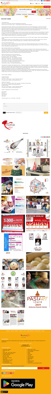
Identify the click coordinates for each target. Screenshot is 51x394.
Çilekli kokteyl (30, 358)
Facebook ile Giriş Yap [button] (45, 3)
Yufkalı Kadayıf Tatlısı (6, 354)
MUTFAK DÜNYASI (31, 6)
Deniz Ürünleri (24, 14)
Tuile (4, 351)
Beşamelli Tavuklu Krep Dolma (8, 353)
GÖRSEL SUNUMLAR (23, 6)
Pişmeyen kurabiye (31, 360)
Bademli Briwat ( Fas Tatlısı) (8, 359)
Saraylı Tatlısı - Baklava (7, 349)
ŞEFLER (25, 330)
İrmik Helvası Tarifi (6, 350)
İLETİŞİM (42, 330)
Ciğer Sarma (5, 358)
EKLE (43, 368)
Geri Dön (48, 18)
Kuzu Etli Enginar (30, 351)
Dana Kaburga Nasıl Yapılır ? (8, 362)
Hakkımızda (31, 0)
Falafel (29, 352)
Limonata (29, 355)
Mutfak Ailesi (25, 133)
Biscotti (29, 353)
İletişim (38, 0)
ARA (34, 11)
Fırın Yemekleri (18, 14)
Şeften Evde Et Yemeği (31, 349)
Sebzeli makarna (30, 357)
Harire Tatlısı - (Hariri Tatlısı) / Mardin (9, 352)
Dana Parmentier (31, 356)
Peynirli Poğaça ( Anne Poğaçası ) (33, 350)
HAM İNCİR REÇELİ (6, 361)
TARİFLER (4, 6)
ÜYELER (17, 6)
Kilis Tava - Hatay (6, 355)
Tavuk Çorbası (30, 361)
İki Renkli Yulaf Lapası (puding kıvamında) (35, 362)
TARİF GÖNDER (47, 6)
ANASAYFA (8, 330)
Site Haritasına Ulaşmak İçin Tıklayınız (25, 343)
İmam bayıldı (30, 354)
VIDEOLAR (13, 6)
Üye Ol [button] (32, 3)
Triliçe (29, 359)
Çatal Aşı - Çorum (6, 356)
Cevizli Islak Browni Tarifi (7, 360)
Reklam (35, 0)
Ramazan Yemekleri (31, 14)
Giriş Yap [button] (38, 3)
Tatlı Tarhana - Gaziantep (7, 357)
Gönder (46, 112)
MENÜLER (8, 6)
